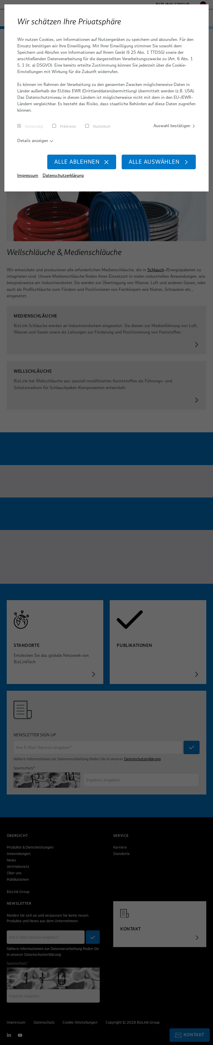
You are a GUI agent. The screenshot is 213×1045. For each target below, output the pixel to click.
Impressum (27, 175)
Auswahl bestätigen (174, 125)
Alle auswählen (159, 161)
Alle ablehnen (81, 161)
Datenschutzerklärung (63, 175)
